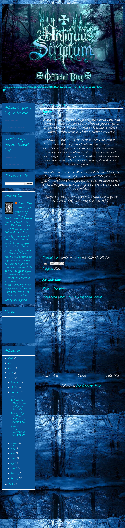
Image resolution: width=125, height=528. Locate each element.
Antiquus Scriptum (11, 120)
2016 (10, 368)
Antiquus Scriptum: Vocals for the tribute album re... (17, 432)
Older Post (113, 376)
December (15, 382)
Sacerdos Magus (25, 204)
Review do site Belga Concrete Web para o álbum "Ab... (18, 405)
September (16, 392)
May (13, 458)
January (15, 478)
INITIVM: (12, 96)
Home (82, 376)
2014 (10, 378)
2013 (10, 484)
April (13, 464)
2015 (10, 373)
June (13, 454)
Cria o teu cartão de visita (14, 164)
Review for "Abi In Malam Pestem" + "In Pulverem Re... (17, 418)
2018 (10, 358)
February (15, 473)
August (14, 444)
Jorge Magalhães (11, 157)
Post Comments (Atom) (88, 386)
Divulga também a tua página (15, 127)
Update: (13, 396)
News (57, 269)
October (14, 387)
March (14, 468)
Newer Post (50, 376)
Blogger (89, 521)
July (13, 449)
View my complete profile (16, 300)
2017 (10, 363)
